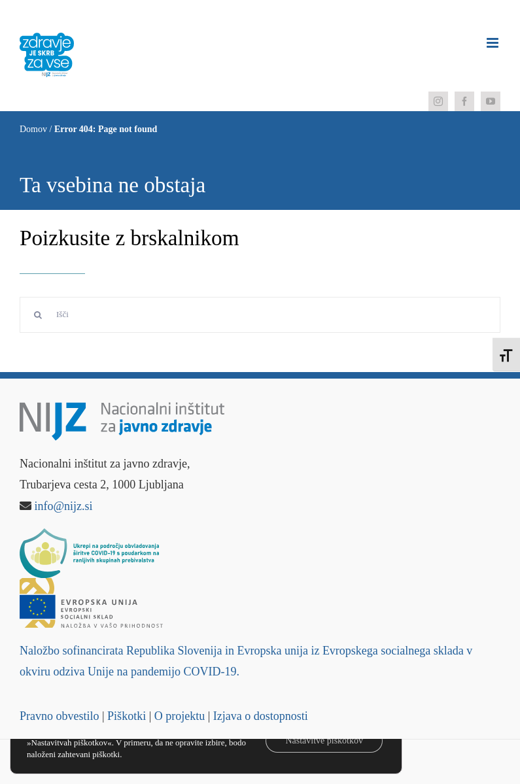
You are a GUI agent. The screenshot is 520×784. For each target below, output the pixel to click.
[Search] (38, 315)
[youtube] (490, 101)
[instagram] (438, 101)
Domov (33, 129)
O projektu (179, 716)
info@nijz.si (64, 506)
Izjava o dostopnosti (260, 716)
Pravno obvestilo (59, 716)
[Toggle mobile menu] (493, 43)
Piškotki (126, 716)
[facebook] (464, 101)
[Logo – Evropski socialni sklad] (91, 583)
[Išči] (260, 315)
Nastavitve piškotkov (324, 740)
